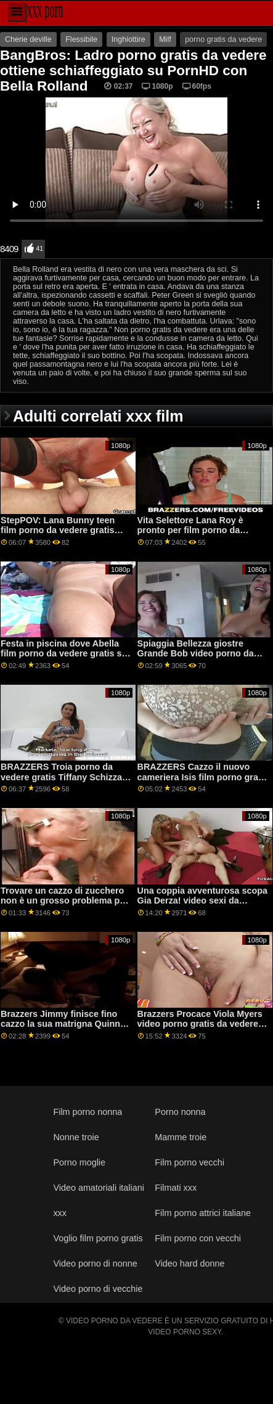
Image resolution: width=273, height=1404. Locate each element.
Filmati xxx (176, 1188)
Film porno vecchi (189, 1162)
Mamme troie (180, 1137)
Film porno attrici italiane (203, 1213)
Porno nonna (180, 1112)
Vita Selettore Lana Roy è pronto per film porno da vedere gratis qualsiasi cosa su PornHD (202, 535)
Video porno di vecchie (97, 1289)
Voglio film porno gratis (97, 1238)
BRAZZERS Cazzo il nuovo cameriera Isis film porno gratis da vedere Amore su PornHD (203, 777)
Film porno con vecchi (198, 1238)
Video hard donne (189, 1263)
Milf (165, 39)
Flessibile (81, 39)
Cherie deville (28, 39)
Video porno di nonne (95, 1263)
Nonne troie (76, 1137)
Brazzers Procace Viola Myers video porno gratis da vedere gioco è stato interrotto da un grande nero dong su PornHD (200, 1029)
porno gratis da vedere (223, 39)
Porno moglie (79, 1162)
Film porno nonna (87, 1112)
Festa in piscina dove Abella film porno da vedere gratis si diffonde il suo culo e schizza (62, 654)
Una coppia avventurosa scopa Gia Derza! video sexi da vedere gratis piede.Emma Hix (202, 901)
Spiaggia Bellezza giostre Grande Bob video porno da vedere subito (195, 654)
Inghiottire (128, 39)
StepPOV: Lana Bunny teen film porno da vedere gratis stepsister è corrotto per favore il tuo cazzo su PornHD (66, 535)
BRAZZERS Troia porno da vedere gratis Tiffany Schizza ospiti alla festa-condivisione (61, 777)
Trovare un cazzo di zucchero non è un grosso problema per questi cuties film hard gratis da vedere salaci (64, 906)
